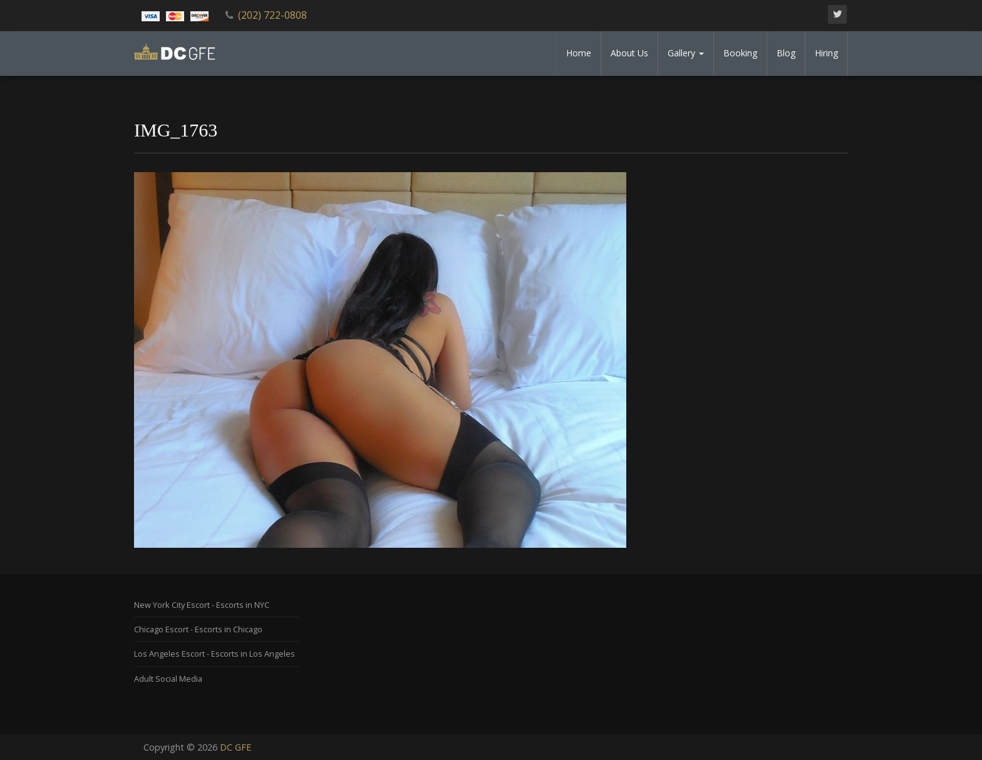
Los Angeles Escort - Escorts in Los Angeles (214, 653)
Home (578, 53)
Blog (786, 53)
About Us (629, 53)
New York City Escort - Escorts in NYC (201, 604)
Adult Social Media (168, 678)
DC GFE (235, 747)
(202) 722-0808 (272, 15)
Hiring (826, 53)
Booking (740, 53)
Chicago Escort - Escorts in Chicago (198, 629)
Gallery (686, 53)
